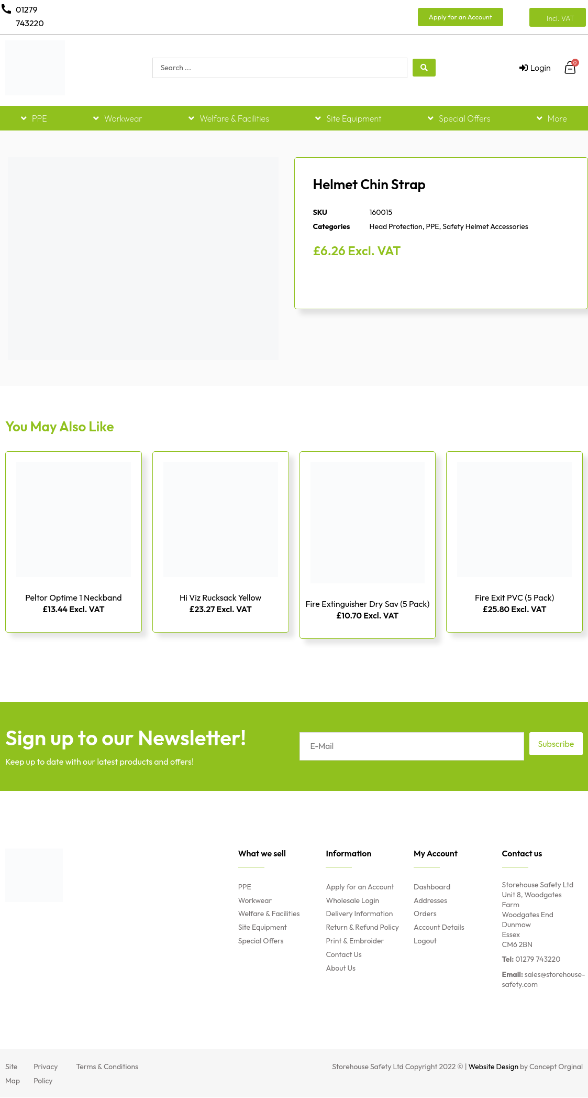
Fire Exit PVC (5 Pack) (514, 597)
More (552, 118)
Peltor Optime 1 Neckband (73, 597)
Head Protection (396, 226)
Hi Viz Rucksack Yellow (220, 597)
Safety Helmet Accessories (485, 226)
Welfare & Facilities (228, 118)
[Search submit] (424, 68)
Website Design (494, 1067)
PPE (34, 118)
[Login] (535, 67)
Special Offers (459, 118)
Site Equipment (348, 118)
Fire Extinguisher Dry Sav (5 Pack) (368, 604)
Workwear (117, 118)
